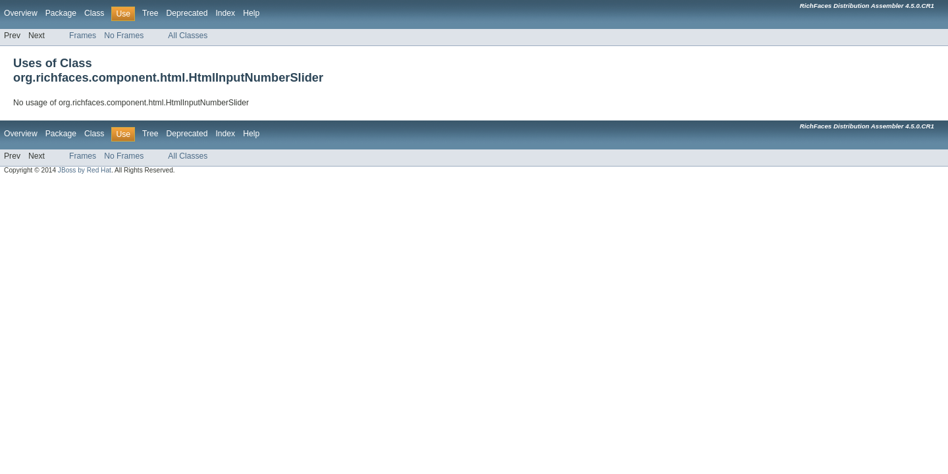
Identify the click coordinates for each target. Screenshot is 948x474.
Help (251, 13)
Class (94, 13)
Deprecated (187, 13)
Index (225, 13)
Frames (82, 35)
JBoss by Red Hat (84, 170)
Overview (21, 13)
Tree (150, 13)
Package (60, 13)
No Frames (124, 35)
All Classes (187, 35)
